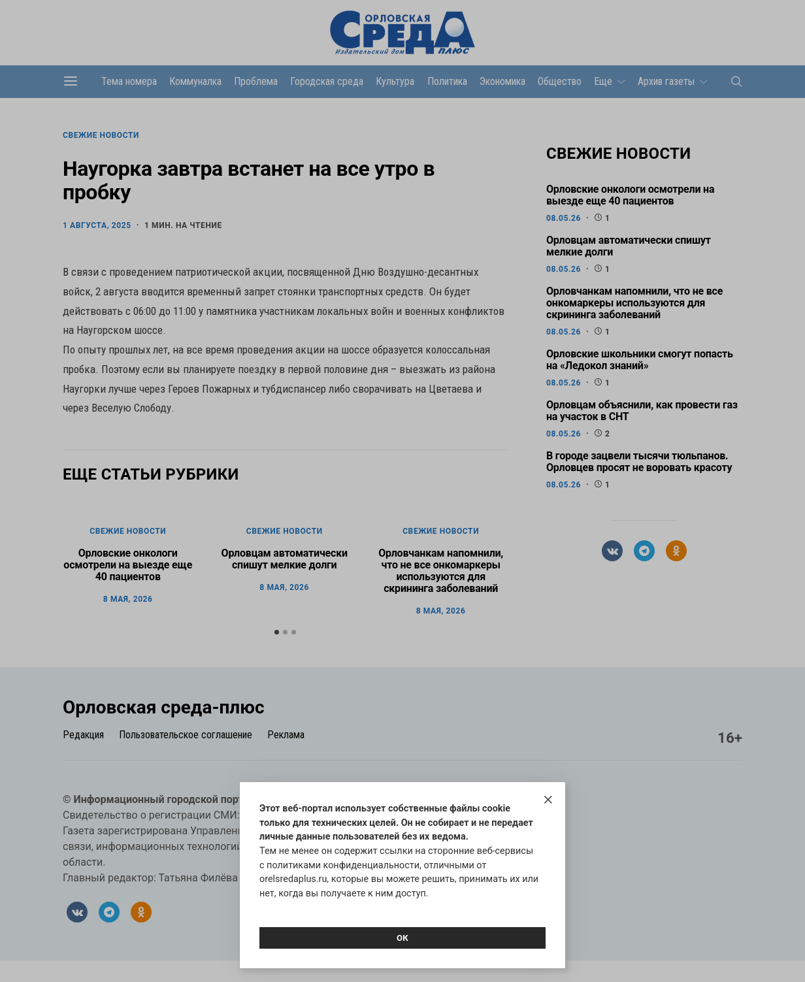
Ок (402, 938)
